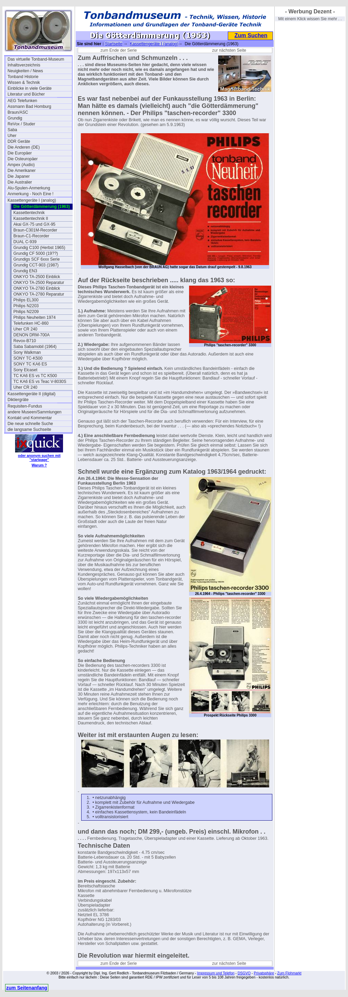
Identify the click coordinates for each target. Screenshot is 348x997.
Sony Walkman (27, 352)
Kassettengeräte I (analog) (32, 200)
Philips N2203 (26, 305)
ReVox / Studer (21, 124)
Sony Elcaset (25, 369)
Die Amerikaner (22, 170)
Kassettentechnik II (30, 218)
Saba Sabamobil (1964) (35, 346)
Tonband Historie (23, 76)
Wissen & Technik (24, 82)
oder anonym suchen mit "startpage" (39, 457)
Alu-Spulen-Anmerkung (29, 188)
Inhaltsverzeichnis (24, 65)
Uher (12, 135)
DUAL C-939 (25, 241)
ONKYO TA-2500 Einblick (36, 276)
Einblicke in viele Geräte (30, 88)
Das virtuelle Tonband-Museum (36, 59)
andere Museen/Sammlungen (34, 412)
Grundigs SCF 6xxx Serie (36, 259)
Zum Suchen (250, 35)
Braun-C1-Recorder (31, 236)
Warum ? (39, 465)
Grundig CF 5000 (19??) (35, 253)
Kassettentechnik (29, 212)
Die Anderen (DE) (24, 147)
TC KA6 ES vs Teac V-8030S (39, 381)
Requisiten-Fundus (25, 406)
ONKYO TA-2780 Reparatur (38, 294)
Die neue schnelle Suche (30, 423)
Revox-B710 (24, 340)
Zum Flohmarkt (289, 973)
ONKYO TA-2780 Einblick (36, 288)
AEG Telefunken (22, 100)
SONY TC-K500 (27, 358)
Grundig (15, 118)
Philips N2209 (26, 311)
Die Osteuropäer (23, 159)
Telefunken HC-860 (31, 323)
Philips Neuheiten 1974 (34, 317)
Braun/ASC (18, 112)
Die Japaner (19, 176)
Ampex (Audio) (21, 164)
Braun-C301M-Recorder (35, 230)
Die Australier (20, 182)
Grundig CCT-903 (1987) (36, 265)
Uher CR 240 (25, 329)
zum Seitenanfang (26, 987)
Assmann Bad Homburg (29, 106)
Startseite (113, 43)
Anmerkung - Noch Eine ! (30, 193)
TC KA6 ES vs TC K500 (35, 375)
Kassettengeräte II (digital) (31, 393)
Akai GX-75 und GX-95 (34, 224)
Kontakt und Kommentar (30, 417)
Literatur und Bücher (26, 94)
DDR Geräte (19, 141)
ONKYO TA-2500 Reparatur (38, 282)
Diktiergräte (18, 399)
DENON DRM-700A (31, 335)
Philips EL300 (25, 300)
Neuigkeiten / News (25, 70)
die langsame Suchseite (29, 429)
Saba (12, 129)
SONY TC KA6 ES (30, 364)
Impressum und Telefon (215, 973)
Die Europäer (20, 153)
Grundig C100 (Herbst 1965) (39, 247)
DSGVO (244, 973)
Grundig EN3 (25, 271)
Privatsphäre (264, 973)
